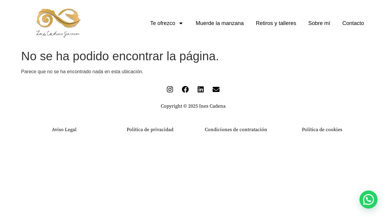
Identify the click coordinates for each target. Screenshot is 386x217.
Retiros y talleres (276, 23)
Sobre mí (319, 23)
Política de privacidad (150, 130)
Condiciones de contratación (236, 130)
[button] (368, 199)
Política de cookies (322, 130)
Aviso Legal (64, 130)
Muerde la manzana (220, 23)
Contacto (353, 23)
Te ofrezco (167, 23)
